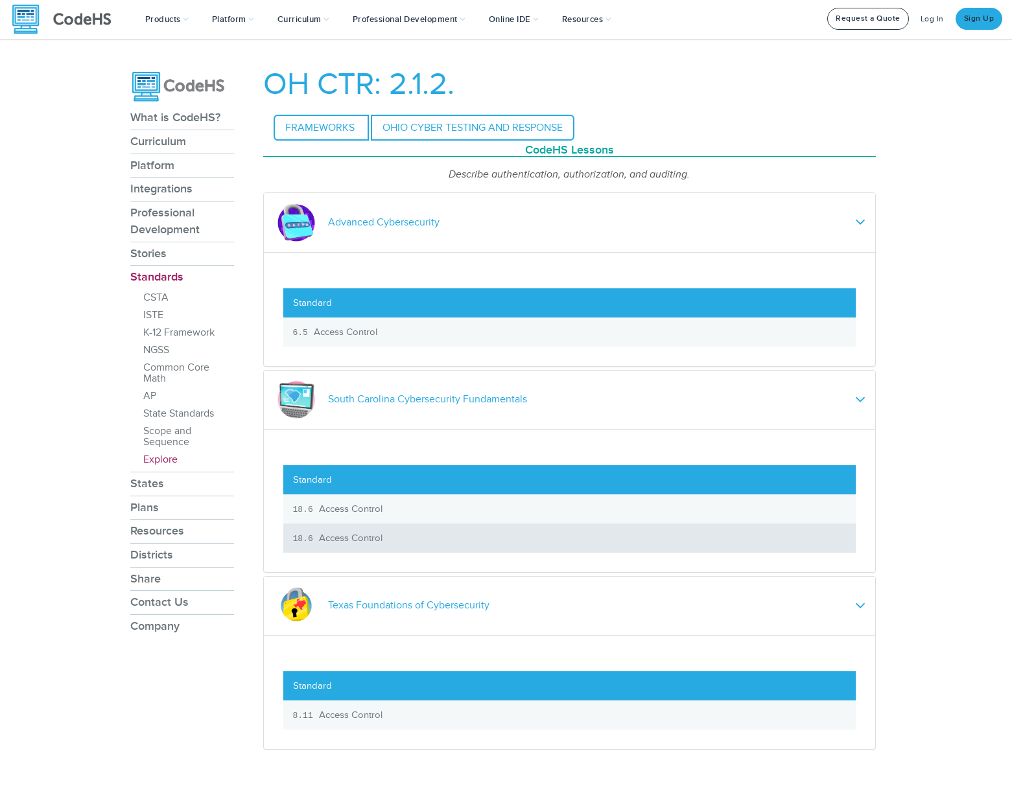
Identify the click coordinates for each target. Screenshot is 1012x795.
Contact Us (159, 602)
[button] (167, 19)
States (147, 483)
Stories (148, 253)
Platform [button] (233, 19)
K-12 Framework (179, 332)
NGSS (156, 349)
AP (149, 395)
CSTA (156, 297)
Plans (144, 507)
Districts (151, 554)
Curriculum (158, 141)
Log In (932, 19)
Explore (160, 459)
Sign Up (979, 18)
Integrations (161, 188)
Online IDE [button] (514, 19)
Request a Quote (868, 18)
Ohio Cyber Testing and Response (472, 127)
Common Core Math (176, 373)
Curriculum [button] (303, 19)
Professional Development (165, 220)
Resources (157, 531)
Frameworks (321, 127)
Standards (156, 277)
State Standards (178, 413)
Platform (152, 165)
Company (155, 626)
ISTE (153, 314)
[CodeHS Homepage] (67, 19)
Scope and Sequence (167, 436)
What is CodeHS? (175, 117)
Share (145, 578)
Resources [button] (586, 19)
